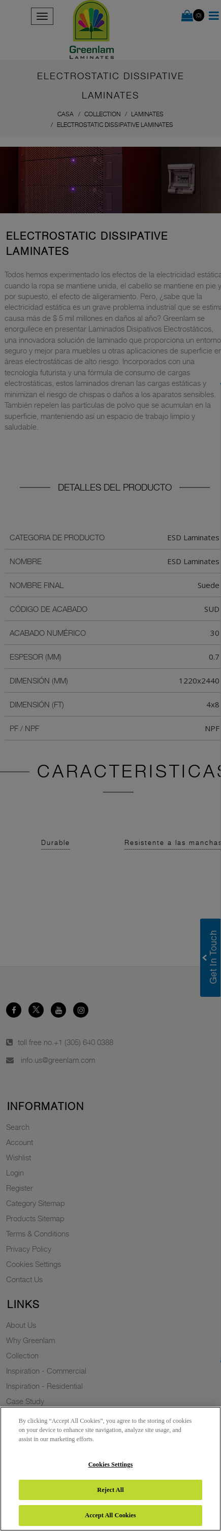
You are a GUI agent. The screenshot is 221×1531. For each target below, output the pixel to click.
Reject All (110, 1489)
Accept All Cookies (110, 1515)
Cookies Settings (110, 1464)
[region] (110, 1469)
